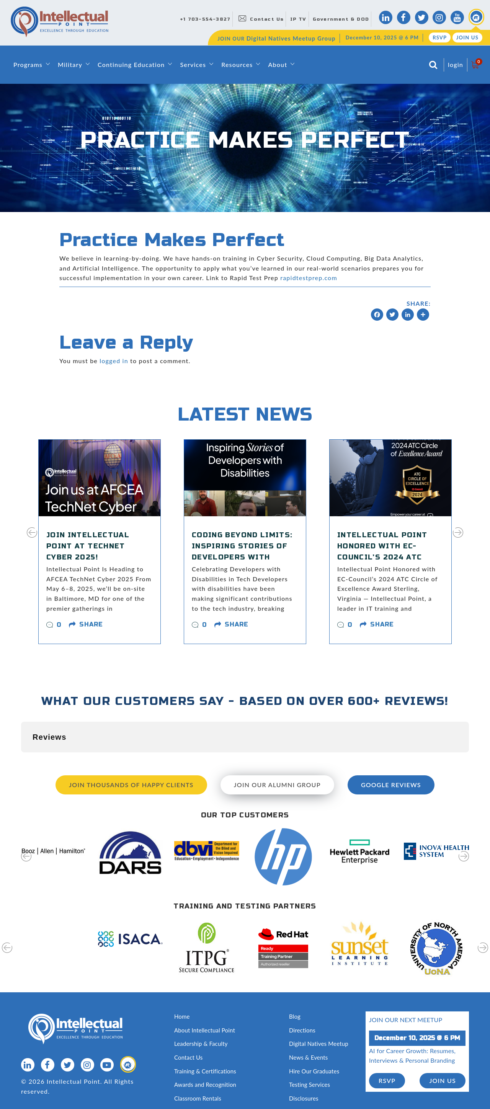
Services (193, 64)
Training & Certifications (205, 1032)
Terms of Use (105, 1087)
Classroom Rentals (197, 1060)
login (455, 64)
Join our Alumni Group (277, 746)
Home (182, 978)
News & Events (308, 1019)
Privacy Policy (65, 1087)
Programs (27, 64)
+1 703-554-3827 (205, 19)
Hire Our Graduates (314, 1032)
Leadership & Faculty (201, 1005)
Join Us (467, 37)
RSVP (440, 37)
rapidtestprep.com (308, 277)
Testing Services (309, 1046)
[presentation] (32, 537)
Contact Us (267, 19)
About (277, 64)
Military (70, 64)
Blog (295, 978)
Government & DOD (341, 19)
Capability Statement (201, 1073)
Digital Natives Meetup (318, 1005)
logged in (114, 360)
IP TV (298, 19)
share (91, 624)
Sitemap (31, 1087)
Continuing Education (131, 64)
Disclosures (303, 1060)
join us (442, 1042)
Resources (237, 64)
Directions (302, 991)
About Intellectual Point (204, 991)
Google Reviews (391, 746)
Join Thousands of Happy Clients (131, 746)
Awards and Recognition (205, 1046)
